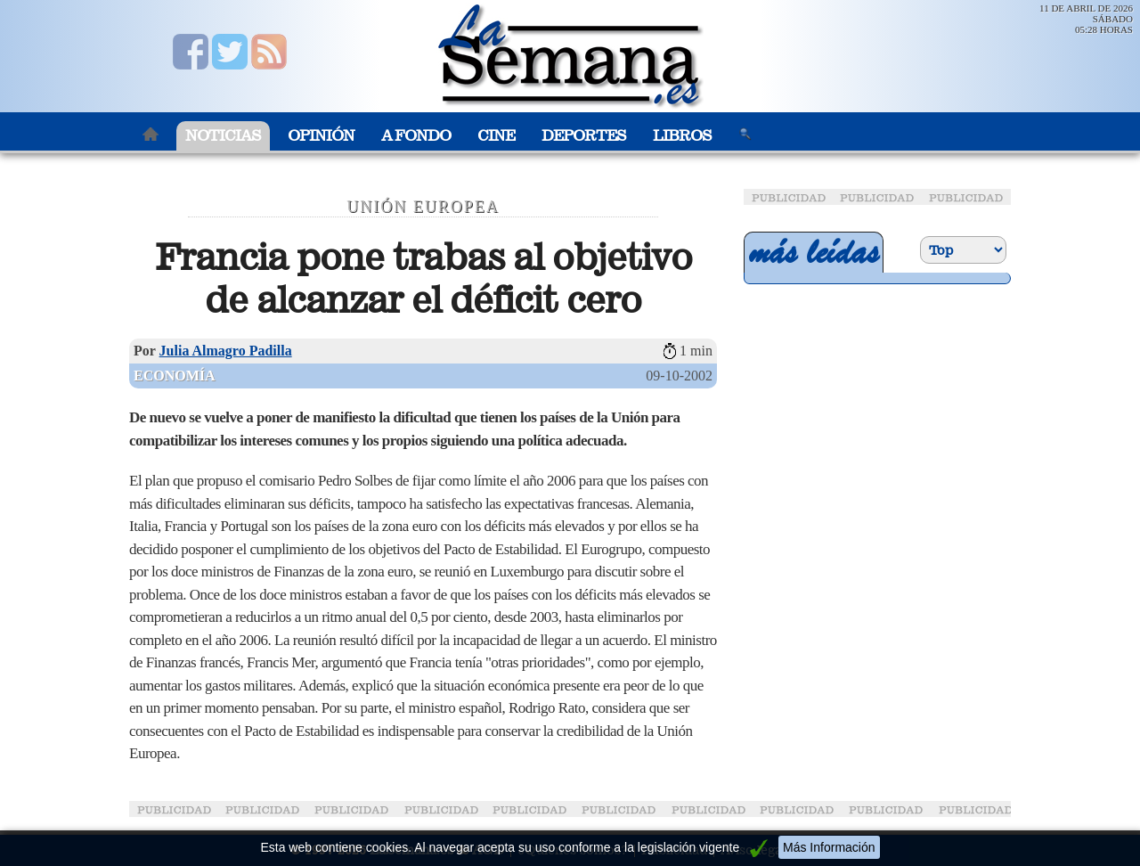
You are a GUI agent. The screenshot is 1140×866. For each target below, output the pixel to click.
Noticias (223, 135)
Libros (682, 135)
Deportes (584, 135)
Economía (175, 375)
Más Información (829, 847)
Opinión (321, 135)
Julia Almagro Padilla (225, 350)
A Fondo (416, 135)
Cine (496, 135)
